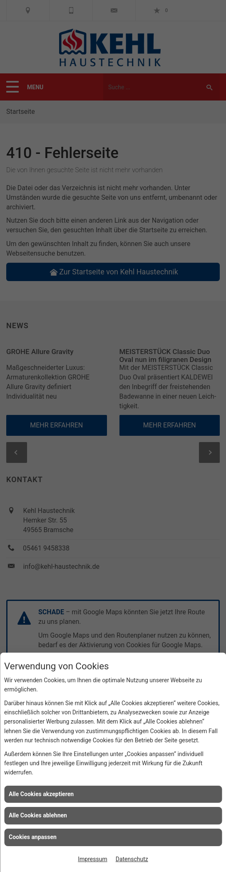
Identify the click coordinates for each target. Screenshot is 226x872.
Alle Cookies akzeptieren (41, 794)
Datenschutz (132, 859)
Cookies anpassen (33, 837)
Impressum (92, 859)
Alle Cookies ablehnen (38, 815)
